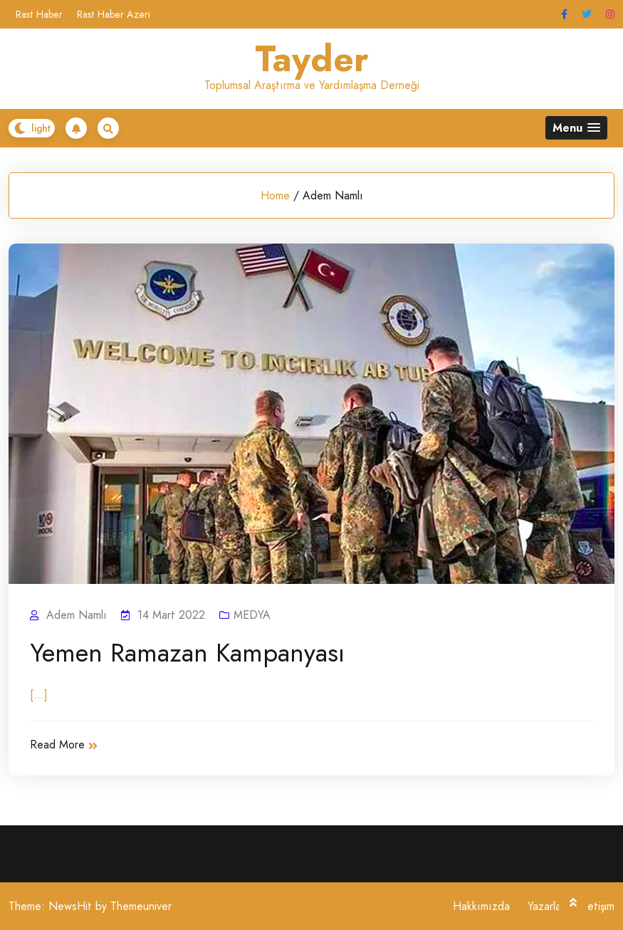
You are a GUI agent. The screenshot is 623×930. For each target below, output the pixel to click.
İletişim (598, 906)
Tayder (312, 59)
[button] (576, 128)
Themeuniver (141, 906)
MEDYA (252, 615)
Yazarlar (546, 906)
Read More (64, 744)
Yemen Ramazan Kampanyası (187, 653)
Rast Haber (39, 14)
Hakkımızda (481, 906)
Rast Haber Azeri (113, 14)
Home (275, 195)
